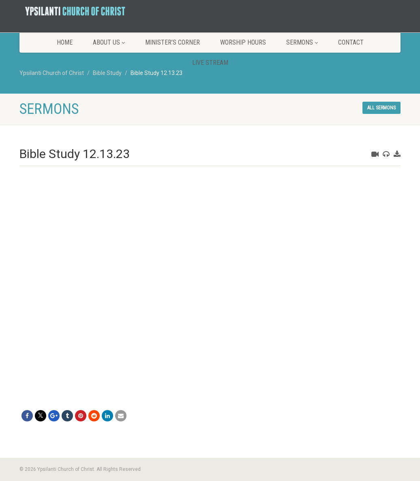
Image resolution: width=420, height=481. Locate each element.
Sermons (302, 42)
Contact (351, 42)
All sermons (381, 108)
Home (65, 42)
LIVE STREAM (210, 62)
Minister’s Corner (172, 42)
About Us (109, 42)
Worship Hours (243, 42)
